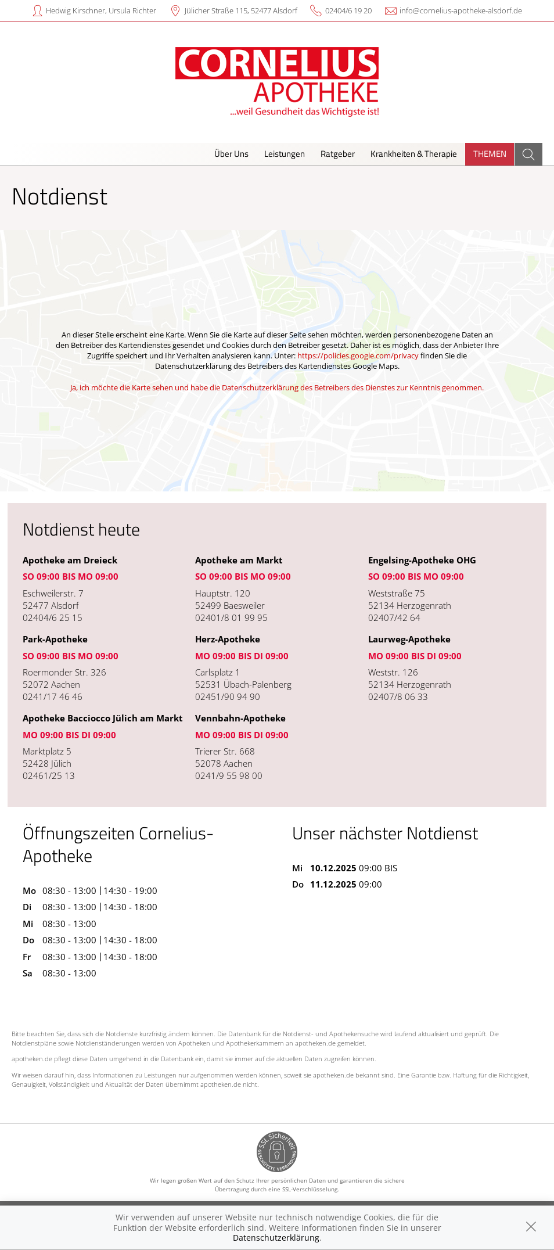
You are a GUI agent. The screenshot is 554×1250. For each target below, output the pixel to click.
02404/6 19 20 (348, 10)
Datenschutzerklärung (276, 1237)
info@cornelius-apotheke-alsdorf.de (461, 10)
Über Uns (231, 153)
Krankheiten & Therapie (413, 153)
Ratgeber (338, 153)
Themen (489, 153)
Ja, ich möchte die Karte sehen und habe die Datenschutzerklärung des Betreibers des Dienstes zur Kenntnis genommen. (277, 387)
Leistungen (284, 153)
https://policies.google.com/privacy (358, 355)
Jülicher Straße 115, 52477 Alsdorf (241, 10)
